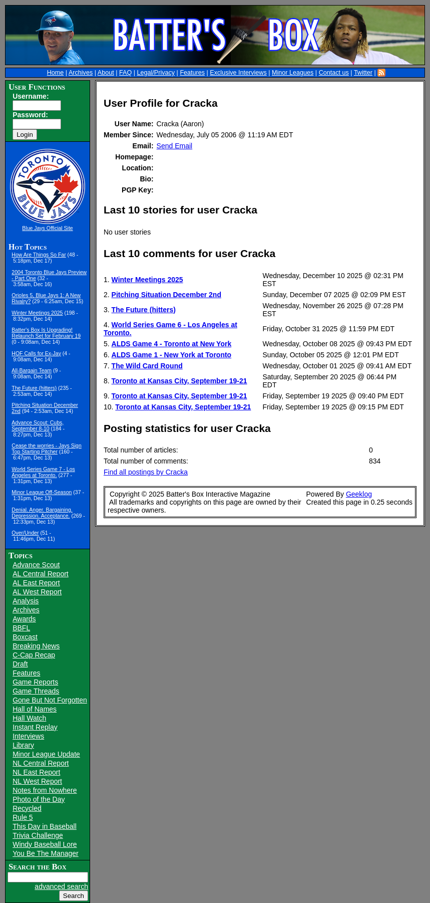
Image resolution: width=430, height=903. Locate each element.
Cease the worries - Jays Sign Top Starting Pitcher (46, 448)
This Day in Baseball (45, 826)
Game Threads (36, 691)
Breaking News (36, 646)
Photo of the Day (39, 799)
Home (55, 72)
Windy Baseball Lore (45, 844)
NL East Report (36, 772)
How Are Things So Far (39, 255)
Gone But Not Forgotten (50, 700)
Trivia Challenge (38, 835)
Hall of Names (35, 709)
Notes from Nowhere (45, 790)
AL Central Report (41, 574)
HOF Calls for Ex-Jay (36, 353)
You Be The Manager (46, 853)
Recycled (27, 808)
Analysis (26, 601)
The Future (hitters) (34, 388)
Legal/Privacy (156, 72)
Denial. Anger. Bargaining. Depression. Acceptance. (42, 513)
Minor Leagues (292, 72)
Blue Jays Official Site (47, 228)
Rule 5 (23, 817)
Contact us (334, 72)
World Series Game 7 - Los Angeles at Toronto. (43, 472)
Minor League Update (46, 754)
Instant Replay (35, 727)
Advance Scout (36, 565)
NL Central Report (41, 763)
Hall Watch (29, 718)
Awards (24, 619)
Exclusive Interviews (238, 72)
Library (23, 745)
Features (192, 72)
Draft (20, 664)
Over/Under (25, 533)
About (106, 72)
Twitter (363, 72)
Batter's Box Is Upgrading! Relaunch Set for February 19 (46, 333)
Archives (81, 72)
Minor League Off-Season (42, 492)
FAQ (125, 72)
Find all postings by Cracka (146, 472)
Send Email (175, 146)
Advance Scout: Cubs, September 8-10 (38, 425)
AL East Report (36, 583)
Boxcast (25, 637)
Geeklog (359, 494)
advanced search (61, 886)
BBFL (21, 628)
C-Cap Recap (34, 655)
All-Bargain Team (32, 370)
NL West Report (37, 781)
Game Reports (35, 682)
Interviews (28, 736)
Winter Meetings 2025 (37, 313)
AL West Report (37, 592)
